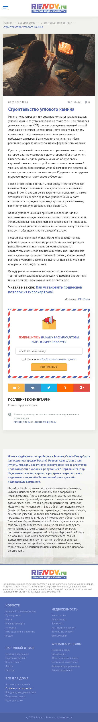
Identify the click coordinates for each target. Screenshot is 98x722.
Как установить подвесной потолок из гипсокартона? (45, 289)
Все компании (59, 635)
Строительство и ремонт (18, 688)
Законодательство (62, 670)
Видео (9, 635)
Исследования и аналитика (20, 631)
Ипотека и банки (61, 650)
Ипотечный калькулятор (65, 662)
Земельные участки (62, 631)
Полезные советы (15, 696)
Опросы (9, 670)
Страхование (59, 654)
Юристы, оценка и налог (65, 658)
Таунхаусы (57, 623)
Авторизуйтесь (22, 421)
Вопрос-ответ (13, 662)
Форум (9, 666)
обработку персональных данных (58, 359)
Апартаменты (59, 619)
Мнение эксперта (15, 623)
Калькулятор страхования (66, 666)
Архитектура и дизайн (17, 684)
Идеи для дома (14, 700)
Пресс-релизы (13, 615)
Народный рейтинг (15, 658)
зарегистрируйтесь (45, 421)
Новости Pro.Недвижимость (20, 611)
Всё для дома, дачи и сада (20, 692)
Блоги (8, 619)
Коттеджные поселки (63, 627)
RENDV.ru (84, 299)
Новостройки (59, 615)
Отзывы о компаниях (17, 654)
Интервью (10, 627)
